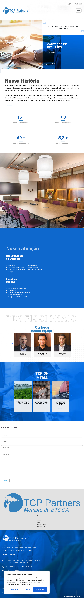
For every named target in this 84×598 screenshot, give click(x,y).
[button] (47, 63)
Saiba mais (51, 52)
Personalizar (14, 589)
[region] (27, 582)
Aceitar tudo (40, 589)
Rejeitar (27, 589)
